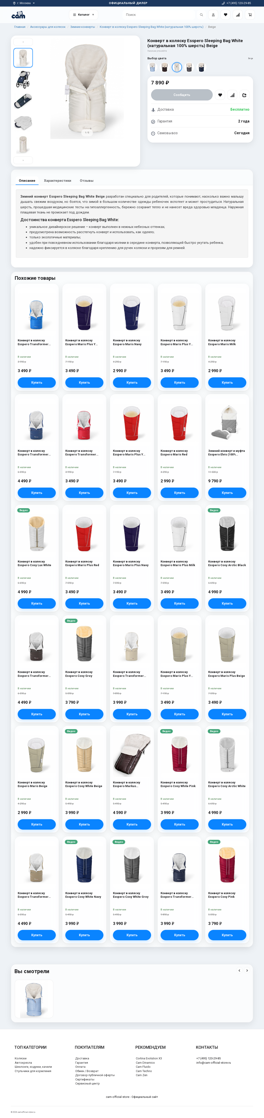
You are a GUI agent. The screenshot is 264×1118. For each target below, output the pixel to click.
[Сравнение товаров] (238, 15)
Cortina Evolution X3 (149, 1058)
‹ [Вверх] (23, 41)
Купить (36, 382)
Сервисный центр (87, 1083)
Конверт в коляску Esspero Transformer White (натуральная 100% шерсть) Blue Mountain (36, 342)
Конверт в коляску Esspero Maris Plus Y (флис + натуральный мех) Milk (176, 342)
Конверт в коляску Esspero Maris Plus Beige (226, 674)
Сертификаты (84, 1079)
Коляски (21, 1058)
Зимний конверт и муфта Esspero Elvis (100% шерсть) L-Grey (226, 453)
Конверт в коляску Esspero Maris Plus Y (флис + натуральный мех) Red (128, 453)
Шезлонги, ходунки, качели (33, 1066)
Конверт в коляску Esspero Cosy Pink (221, 895)
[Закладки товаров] (225, 15)
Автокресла (23, 1062)
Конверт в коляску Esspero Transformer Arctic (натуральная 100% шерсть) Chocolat (36, 674)
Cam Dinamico (145, 1062)
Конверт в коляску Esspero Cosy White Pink (178, 784)
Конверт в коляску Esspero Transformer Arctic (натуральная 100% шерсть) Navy (36, 453)
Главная (19, 27)
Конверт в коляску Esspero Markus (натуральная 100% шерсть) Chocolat (127, 784)
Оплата (80, 1066)
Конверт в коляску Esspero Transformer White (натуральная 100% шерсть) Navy (179, 895)
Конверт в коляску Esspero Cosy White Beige (83, 784)
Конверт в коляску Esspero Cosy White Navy (83, 895)
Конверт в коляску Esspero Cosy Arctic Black (227, 563)
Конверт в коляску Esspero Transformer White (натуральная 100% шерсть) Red (83, 453)
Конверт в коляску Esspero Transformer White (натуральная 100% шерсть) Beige (131, 674)
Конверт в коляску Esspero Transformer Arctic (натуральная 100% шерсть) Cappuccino (36, 895)
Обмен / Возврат (87, 1071)
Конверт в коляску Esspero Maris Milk (222, 342)
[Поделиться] (244, 95)
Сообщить (182, 95)
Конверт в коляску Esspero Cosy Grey (79, 674)
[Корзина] (250, 15)
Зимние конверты (82, 27)
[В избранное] (220, 95)
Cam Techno (144, 1071)
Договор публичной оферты (95, 1075)
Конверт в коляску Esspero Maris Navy (127, 342)
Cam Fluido (143, 1066)
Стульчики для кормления (33, 1071)
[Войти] (213, 15)
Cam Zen (141, 1075)
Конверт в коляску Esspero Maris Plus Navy (131, 563)
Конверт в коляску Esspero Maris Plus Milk (178, 563)
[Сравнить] (232, 95)
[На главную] (18, 14)
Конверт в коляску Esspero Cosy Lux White (34, 563)
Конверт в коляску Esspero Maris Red (174, 452)
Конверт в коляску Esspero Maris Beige (32, 784)
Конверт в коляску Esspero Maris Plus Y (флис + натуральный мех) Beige (176, 674)
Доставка (82, 1058)
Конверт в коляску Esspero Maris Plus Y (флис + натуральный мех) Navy (81, 342)
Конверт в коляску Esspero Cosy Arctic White (227, 784)
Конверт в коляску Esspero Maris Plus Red (82, 563)
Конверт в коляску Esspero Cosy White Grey (131, 895)
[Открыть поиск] (201, 14)
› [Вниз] (23, 160)
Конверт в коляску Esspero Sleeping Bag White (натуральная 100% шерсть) (151, 27)
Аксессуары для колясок (48, 27)
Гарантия (81, 1062)
